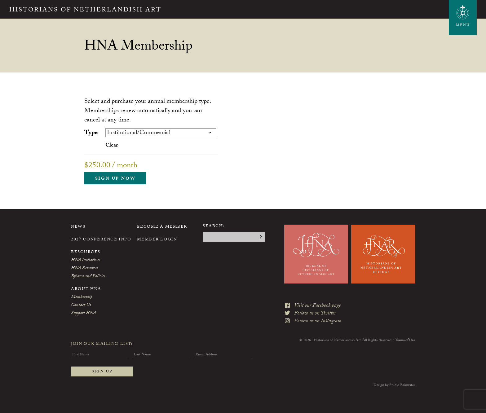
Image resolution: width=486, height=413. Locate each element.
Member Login (157, 239)
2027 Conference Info (101, 239)
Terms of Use (405, 340)
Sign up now (115, 179)
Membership (81, 297)
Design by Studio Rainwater (394, 385)
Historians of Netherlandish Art (85, 10)
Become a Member (162, 227)
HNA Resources (84, 269)
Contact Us (81, 305)
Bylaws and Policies (88, 277)
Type (91, 133)
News (78, 227)
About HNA (86, 289)
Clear (111, 145)
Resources (85, 252)
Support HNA (83, 314)
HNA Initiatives (85, 261)
